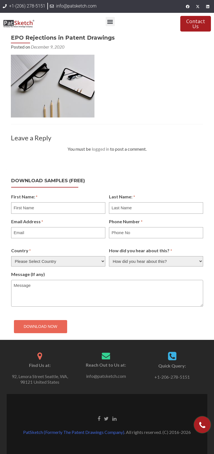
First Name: (24, 197)
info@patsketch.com (106, 376)
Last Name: (122, 197)
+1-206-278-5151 (172, 376)
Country (21, 251)
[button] (110, 21)
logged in (100, 149)
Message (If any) (28, 274)
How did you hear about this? (140, 251)
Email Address (27, 222)
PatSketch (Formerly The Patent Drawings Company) (73, 432)
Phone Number (125, 222)
